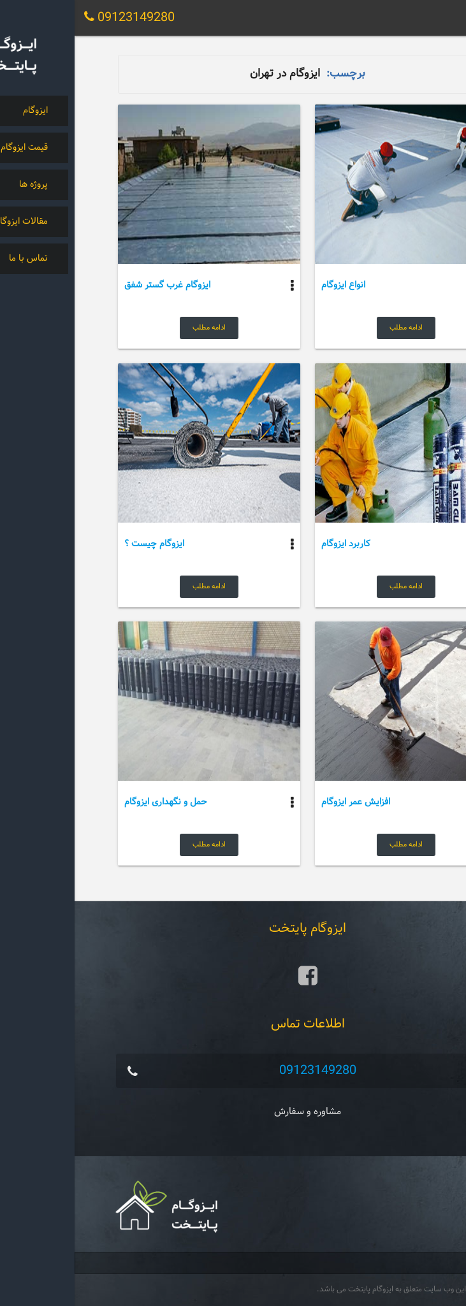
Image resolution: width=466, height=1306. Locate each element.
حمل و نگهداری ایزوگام (91, 802)
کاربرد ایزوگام (271, 544)
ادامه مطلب (331, 327)
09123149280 (243, 1071)
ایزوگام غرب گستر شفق (93, 285)
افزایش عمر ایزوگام (281, 802)
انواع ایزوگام (269, 285)
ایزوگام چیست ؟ (80, 544)
